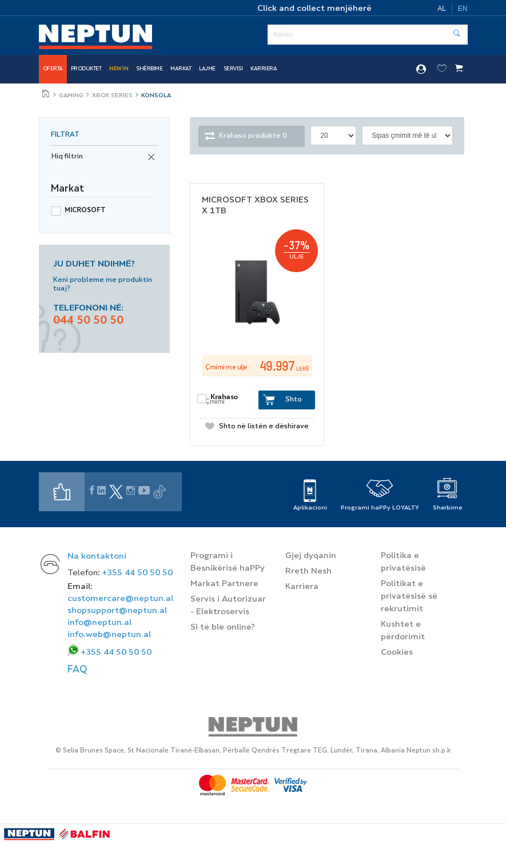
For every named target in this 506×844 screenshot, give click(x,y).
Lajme (207, 68)
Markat (180, 68)
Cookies (397, 652)
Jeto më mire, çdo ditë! (46, 93)
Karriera (263, 68)
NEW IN (118, 68)
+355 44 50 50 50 (137, 573)
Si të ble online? (222, 627)
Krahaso (224, 397)
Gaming (71, 96)
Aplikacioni (310, 508)
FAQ (77, 670)
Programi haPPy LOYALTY (380, 508)
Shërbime (149, 68)
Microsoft (85, 211)
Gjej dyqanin (310, 556)
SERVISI (233, 68)
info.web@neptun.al (109, 635)
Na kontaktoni (96, 556)
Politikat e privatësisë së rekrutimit (409, 597)
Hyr (421, 74)
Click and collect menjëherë (314, 9)
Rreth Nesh (308, 571)
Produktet (86, 68)
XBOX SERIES (112, 96)
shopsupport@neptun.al (117, 611)
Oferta (53, 68)
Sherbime (447, 508)
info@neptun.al (99, 623)
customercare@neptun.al (120, 599)
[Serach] (368, 35)
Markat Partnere (224, 584)
